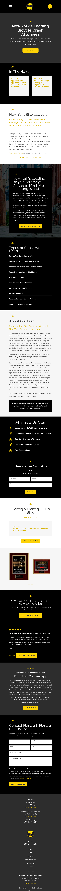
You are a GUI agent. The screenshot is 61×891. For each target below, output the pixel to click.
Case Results (30, 863)
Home (30, 852)
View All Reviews (26, 656)
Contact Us (30, 50)
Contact (30, 867)
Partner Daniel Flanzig (16, 153)
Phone (11, 746)
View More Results (30, 226)
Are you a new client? (16, 752)
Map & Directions (30, 807)
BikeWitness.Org (30, 860)
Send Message (18, 784)
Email (11, 484)
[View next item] (32, 100)
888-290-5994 (30, 822)
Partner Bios (30, 856)
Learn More (30, 708)
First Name (13, 478)
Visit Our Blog (30, 541)
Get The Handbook (30, 615)
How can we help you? (16, 758)
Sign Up (30, 492)
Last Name (35, 478)
